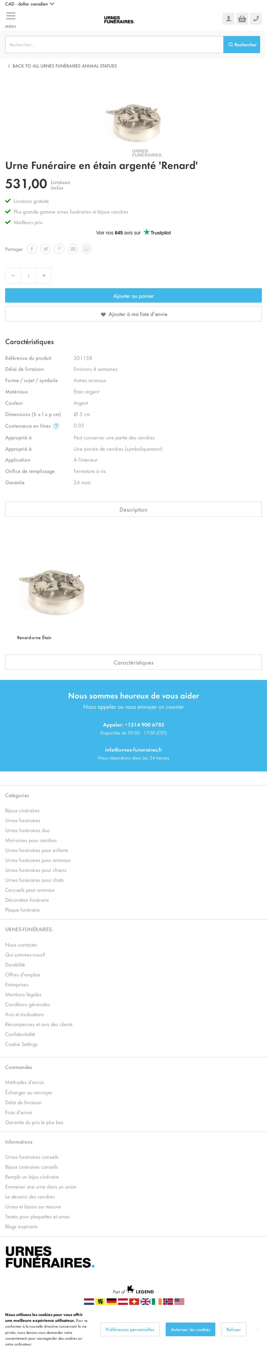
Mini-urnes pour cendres (31, 839)
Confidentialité (20, 1033)
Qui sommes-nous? (25, 954)
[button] (29, 4)
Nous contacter (21, 944)
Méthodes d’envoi (24, 1081)
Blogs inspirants (21, 1226)
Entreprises (16, 984)
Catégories (17, 795)
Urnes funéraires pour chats (34, 879)
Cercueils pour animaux (30, 889)
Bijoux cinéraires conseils (31, 1166)
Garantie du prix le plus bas (34, 1121)
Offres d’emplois (22, 974)
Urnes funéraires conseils (32, 1156)
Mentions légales (23, 994)
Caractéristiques (133, 662)
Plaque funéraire (22, 909)
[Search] (242, 44)
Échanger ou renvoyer (29, 1092)
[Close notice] (258, 1329)
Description (133, 509)
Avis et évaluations (24, 1014)
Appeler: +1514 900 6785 (133, 724)
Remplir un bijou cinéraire (32, 1176)
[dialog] (133, 1329)
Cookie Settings (21, 1043)
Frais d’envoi (18, 1112)
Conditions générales (27, 1004)
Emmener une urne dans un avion (41, 1186)
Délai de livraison (23, 1102)
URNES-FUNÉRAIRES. (29, 929)
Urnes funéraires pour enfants (36, 849)
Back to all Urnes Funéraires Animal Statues (65, 65)
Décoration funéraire (27, 899)
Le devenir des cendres (30, 1196)
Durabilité (15, 964)
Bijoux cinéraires (22, 810)
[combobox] (114, 44)
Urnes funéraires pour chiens (35, 869)
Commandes (18, 1066)
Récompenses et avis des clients (39, 1023)
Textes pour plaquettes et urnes (37, 1216)
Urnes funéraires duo (27, 829)
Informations (19, 1141)
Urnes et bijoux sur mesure (33, 1206)
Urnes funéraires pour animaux (38, 859)
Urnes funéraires (22, 820)
